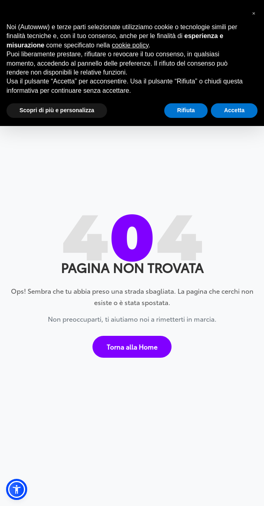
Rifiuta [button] (186, 110)
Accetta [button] (234, 110)
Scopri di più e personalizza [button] (56, 110)
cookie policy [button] (130, 45)
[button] (16, 489)
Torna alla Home (132, 343)
